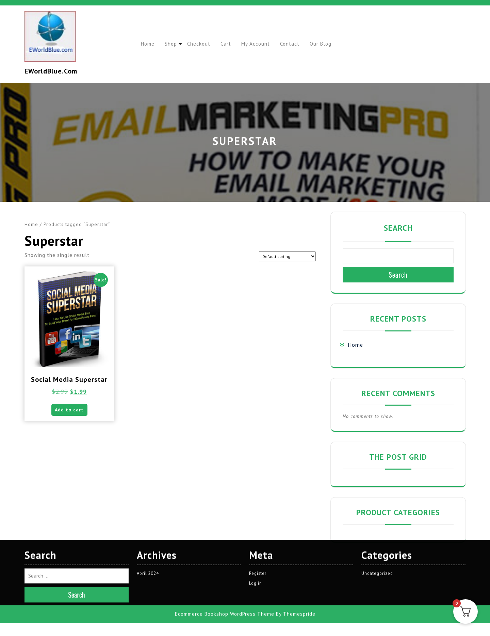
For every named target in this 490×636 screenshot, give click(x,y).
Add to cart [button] (69, 411)
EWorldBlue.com (50, 71)
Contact (299, 43)
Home (149, 43)
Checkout (203, 43)
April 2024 (148, 517)
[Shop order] (287, 256)
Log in (255, 527)
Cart (232, 43)
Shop (173, 43)
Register (258, 517)
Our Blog (332, 43)
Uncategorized (377, 517)
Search (398, 228)
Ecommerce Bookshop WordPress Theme (224, 558)
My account (263, 43)
